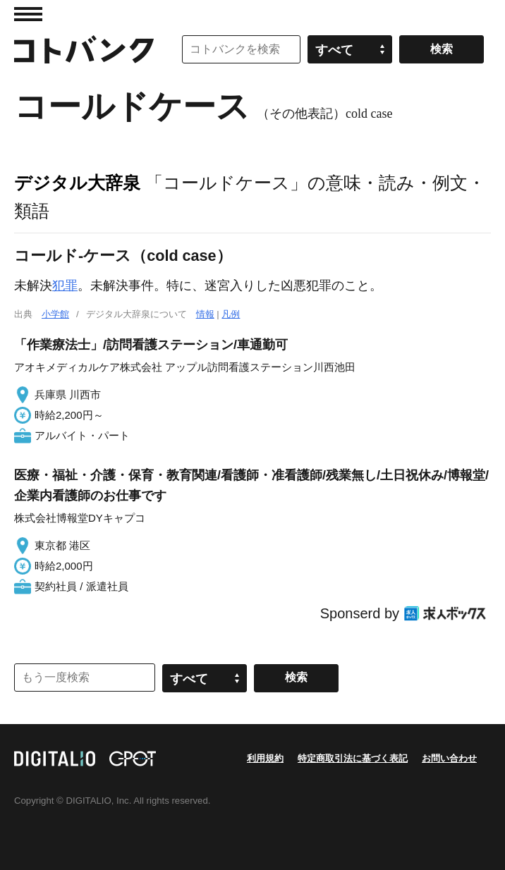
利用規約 (265, 758)
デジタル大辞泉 (77, 182)
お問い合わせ (449, 758)
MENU (28, 14)
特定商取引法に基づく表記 (353, 758)
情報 (205, 314)
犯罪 (65, 285)
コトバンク (84, 49)
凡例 (230, 314)
